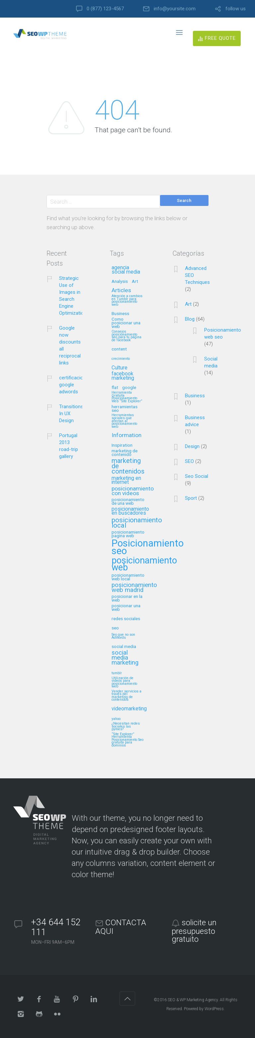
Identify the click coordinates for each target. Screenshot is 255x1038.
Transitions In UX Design (71, 413)
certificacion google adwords (72, 385)
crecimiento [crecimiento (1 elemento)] (121, 359)
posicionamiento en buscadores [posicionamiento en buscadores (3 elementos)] (130, 511)
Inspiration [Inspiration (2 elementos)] (122, 445)
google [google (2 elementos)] (129, 387)
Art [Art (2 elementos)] (135, 281)
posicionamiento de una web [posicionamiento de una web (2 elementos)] (128, 501)
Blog (190, 319)
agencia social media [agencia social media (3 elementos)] (126, 270)
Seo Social (196, 476)
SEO (189, 461)
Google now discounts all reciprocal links (70, 345)
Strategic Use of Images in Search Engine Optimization (73, 295)
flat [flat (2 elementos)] (115, 387)
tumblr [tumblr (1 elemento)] (117, 673)
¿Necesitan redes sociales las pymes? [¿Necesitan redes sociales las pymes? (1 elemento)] (126, 726)
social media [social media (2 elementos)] (124, 646)
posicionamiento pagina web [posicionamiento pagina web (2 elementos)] (128, 534)
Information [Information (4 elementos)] (126, 435)
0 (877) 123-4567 (105, 9)
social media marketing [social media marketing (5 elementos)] (125, 658)
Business (195, 396)
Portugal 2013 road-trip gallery (68, 445)
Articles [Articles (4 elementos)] (121, 290)
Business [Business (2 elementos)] (120, 313)
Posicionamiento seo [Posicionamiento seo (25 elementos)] (148, 547)
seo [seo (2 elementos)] (115, 627)
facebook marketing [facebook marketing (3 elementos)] (123, 376)
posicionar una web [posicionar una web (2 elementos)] (126, 607)
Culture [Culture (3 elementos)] (120, 368)
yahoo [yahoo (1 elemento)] (116, 719)
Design (192, 446)
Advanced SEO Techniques (197, 275)
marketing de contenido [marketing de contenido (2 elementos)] (124, 452)
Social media (210, 362)
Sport (191, 498)
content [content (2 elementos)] (119, 349)
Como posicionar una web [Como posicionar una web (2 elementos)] (126, 323)
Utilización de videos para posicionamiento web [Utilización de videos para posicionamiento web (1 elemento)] (124, 682)
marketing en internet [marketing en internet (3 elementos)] (126, 481)
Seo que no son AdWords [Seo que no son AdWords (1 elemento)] (123, 636)
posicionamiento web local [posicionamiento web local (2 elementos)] (128, 577)
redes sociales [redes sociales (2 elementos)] (126, 618)
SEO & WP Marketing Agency (193, 1000)
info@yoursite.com (175, 9)
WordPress (214, 1008)
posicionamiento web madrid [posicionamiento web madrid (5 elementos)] (134, 588)
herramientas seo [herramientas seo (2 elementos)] (124, 408)
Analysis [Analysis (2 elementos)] (120, 281)
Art (188, 304)
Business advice (195, 421)
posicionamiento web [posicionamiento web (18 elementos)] (144, 564)
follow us (235, 9)
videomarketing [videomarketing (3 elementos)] (129, 709)
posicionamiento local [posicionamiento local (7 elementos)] (137, 523)
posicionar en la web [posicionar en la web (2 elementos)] (127, 598)
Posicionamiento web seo (222, 333)
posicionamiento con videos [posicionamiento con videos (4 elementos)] (133, 491)
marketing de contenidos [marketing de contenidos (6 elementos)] (128, 466)
